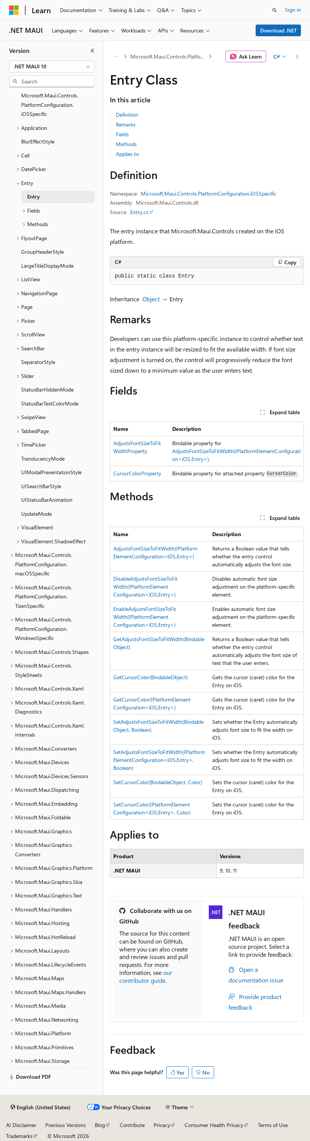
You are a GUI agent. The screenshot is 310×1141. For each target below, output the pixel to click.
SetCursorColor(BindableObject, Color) (157, 782)
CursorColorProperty (137, 473)
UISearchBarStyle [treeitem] (41, 486)
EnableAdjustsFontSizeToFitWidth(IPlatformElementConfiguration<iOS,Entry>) (144, 616)
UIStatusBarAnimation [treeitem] (46, 499)
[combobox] (51, 66)
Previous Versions (65, 1125)
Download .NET (278, 30)
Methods (126, 144)
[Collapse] (92, 50)
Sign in (293, 9)
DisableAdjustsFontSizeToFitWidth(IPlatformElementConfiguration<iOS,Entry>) (145, 586)
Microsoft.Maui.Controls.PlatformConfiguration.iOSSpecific (168, 56)
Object (151, 299)
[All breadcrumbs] (116, 57)
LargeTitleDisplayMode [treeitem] (47, 265)
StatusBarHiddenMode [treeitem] (47, 389)
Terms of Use (273, 1125)
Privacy (162, 1125)
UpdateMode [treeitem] (36, 513)
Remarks (126, 124)
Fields (122, 134)
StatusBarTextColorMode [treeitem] (50, 403)
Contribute (132, 1125)
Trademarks (19, 1135)
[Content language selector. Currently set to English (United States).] (40, 1107)
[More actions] (297, 57)
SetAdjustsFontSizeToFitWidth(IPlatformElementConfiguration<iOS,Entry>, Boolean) (159, 759)
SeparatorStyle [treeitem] (38, 361)
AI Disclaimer (21, 1125)
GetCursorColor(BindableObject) (150, 677)
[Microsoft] (14, 10)
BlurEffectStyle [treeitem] (37, 141)
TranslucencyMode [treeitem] (43, 458)
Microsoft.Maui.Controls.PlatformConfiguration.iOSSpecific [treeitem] (49, 104)
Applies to (127, 153)
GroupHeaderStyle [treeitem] (42, 251)
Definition (127, 114)
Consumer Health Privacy (214, 1125)
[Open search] (274, 10)
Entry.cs (139, 212)
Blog (100, 1125)
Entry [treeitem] (33, 196)
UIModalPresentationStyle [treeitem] (51, 472)
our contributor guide (145, 976)
